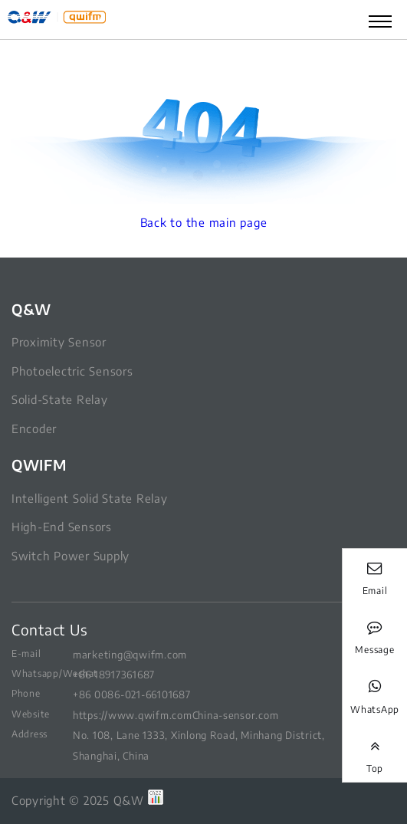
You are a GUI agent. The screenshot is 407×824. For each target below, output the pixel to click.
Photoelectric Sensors (72, 371)
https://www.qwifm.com (132, 714)
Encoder (34, 428)
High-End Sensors (61, 526)
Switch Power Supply (70, 556)
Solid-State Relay (59, 399)
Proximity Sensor (59, 342)
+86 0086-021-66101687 (132, 694)
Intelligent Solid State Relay (89, 498)
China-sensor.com (235, 714)
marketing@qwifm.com (130, 654)
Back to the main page (204, 222)
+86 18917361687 (114, 674)
